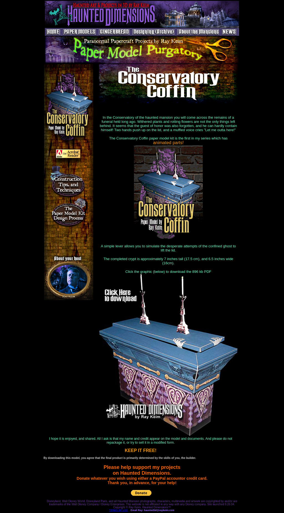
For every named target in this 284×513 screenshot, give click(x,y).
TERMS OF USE (118, 510)
